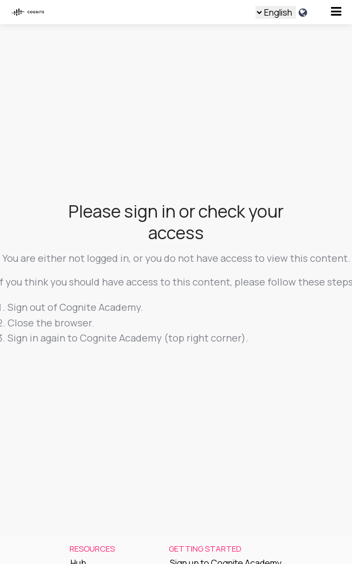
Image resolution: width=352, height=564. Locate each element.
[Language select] (276, 12)
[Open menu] (336, 11)
